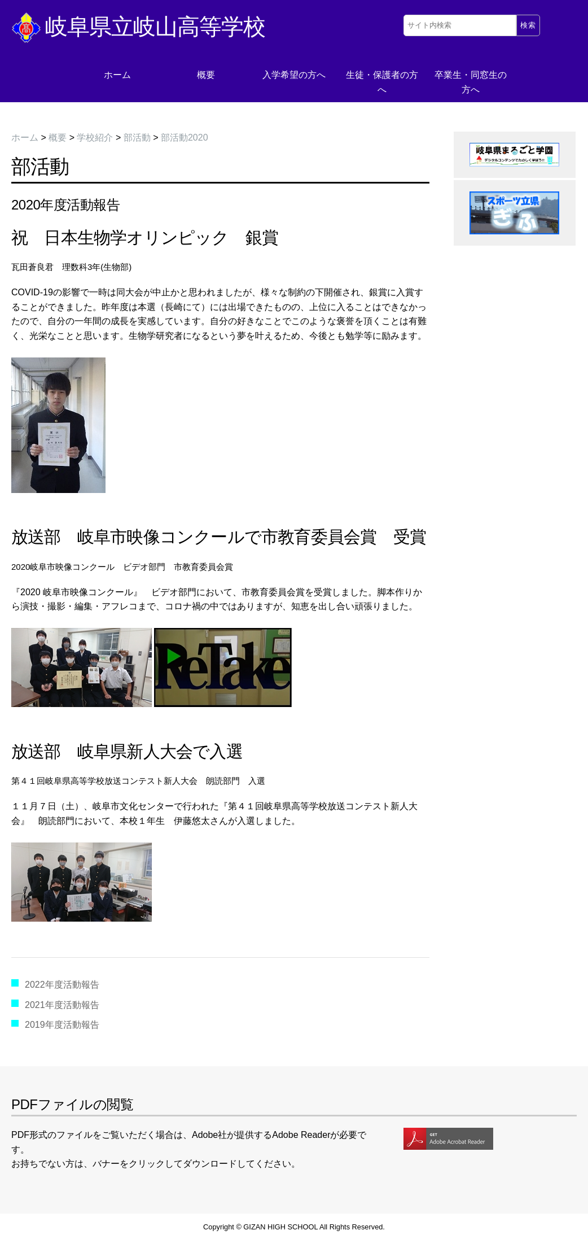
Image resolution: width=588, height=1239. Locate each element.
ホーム (117, 75)
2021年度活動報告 (62, 1005)
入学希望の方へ (294, 75)
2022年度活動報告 (62, 984)
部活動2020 (184, 137)
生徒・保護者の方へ (382, 82)
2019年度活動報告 (62, 1024)
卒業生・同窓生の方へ (471, 82)
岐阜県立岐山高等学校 (138, 26)
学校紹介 (95, 137)
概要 (206, 75)
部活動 (137, 137)
